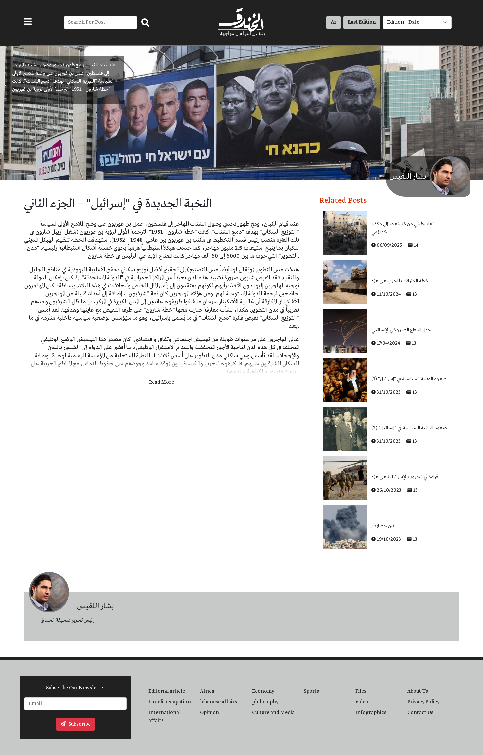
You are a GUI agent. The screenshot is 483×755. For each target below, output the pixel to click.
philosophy (265, 702)
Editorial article (166, 691)
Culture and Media (273, 712)
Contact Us (420, 712)
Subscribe (75, 724)
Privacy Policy (423, 702)
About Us (417, 691)
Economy (263, 691)
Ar (333, 22)
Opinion (209, 712)
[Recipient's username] (100, 22)
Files (360, 691)
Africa (207, 691)
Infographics (370, 712)
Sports (311, 691)
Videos (363, 702)
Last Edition (362, 22)
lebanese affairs (218, 702)
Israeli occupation (169, 702)
